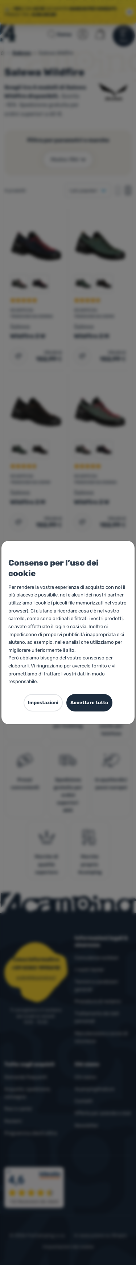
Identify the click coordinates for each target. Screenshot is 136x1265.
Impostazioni (43, 702)
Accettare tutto (89, 702)
